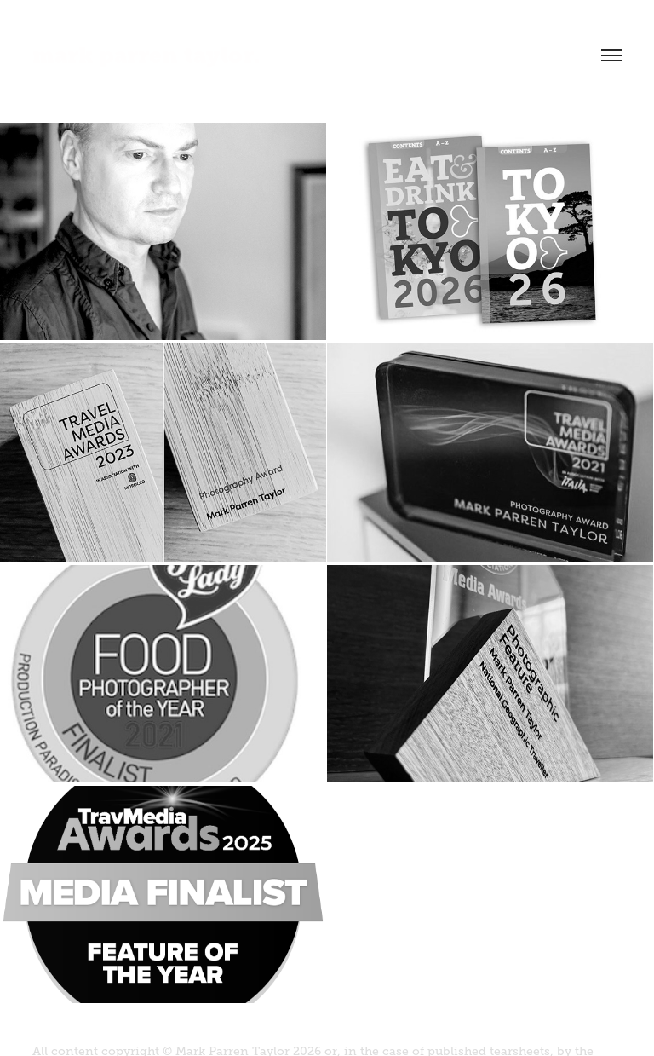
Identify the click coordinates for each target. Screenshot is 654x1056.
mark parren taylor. (146, 55)
